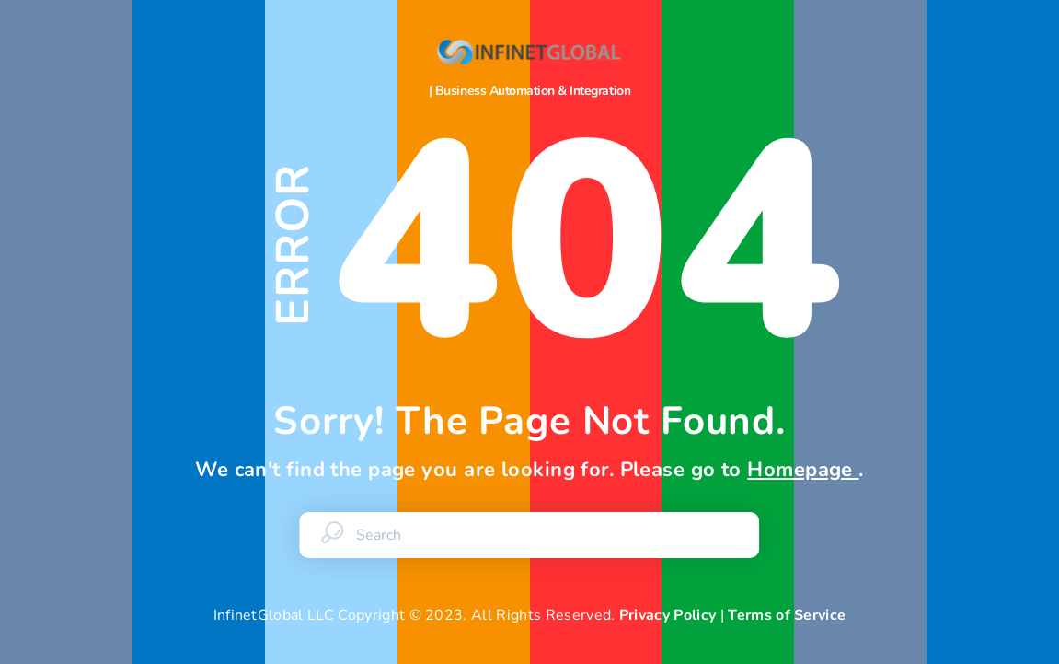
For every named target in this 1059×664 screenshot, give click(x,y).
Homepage (802, 469)
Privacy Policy (667, 615)
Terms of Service (787, 615)
